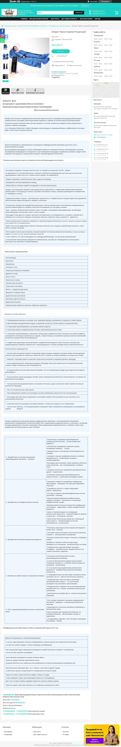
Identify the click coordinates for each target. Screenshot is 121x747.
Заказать (85, 6)
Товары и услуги (10, 26)
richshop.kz (15, 700)
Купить (61, 51)
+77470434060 (22, 714)
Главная (24, 19)
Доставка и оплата (69, 19)
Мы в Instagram (86, 19)
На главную (8, 732)
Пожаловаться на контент (79, 745)
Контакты (55, 19)
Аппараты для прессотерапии (59, 26)
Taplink (97, 19)
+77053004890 (9, 711)
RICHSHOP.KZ (9, 695)
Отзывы (66, 734)
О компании (8, 734)
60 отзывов (93, 1)
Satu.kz (70, 743)
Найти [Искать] (78, 13)
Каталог (66, 732)
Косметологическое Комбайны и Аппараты (33, 26)
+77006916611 (8, 714)
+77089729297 (22, 711)
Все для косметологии (38, 19)
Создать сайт (25, 1)
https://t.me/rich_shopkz (104, 135)
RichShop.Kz (20, 703)
